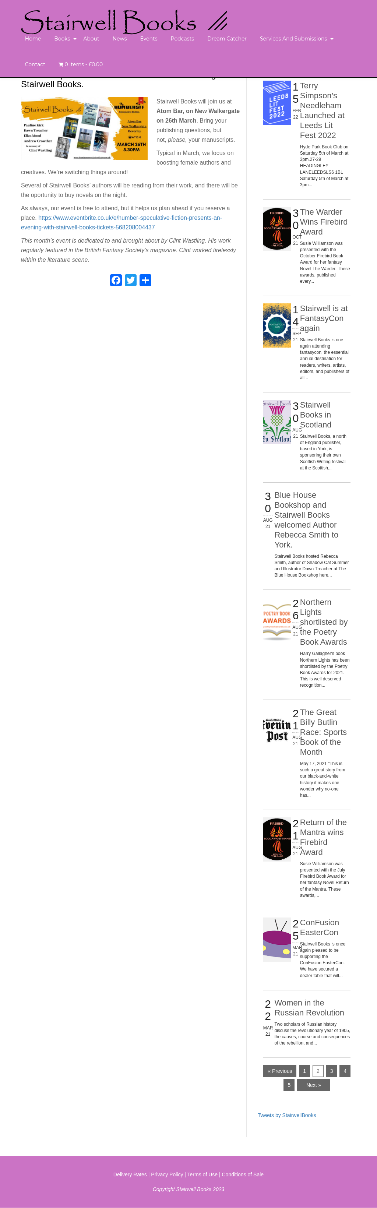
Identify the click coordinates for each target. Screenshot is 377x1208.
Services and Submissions (293, 38)
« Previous (280, 1071)
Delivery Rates (130, 1174)
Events (148, 38)
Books (62, 38)
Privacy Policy (167, 1174)
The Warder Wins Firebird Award (324, 221)
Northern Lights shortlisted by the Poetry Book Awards (324, 622)
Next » (313, 1085)
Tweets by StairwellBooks (287, 1115)
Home (33, 38)
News (120, 38)
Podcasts (182, 38)
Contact (35, 64)
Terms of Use (202, 1174)
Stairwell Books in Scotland (316, 414)
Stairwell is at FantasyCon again (324, 318)
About (91, 38)
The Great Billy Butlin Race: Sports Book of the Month (323, 732)
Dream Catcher (227, 38)
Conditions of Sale (243, 1174)
